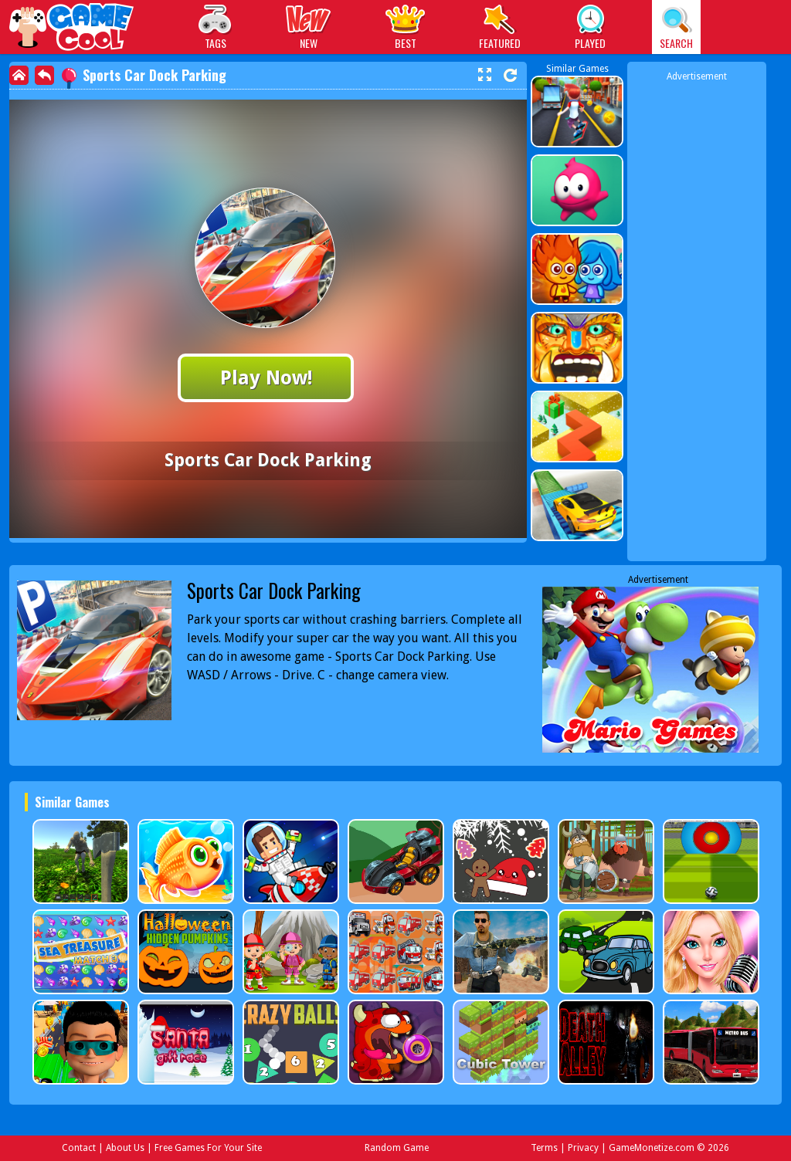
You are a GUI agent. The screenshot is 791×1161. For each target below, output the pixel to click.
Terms (544, 1147)
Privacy (583, 1147)
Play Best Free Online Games (72, 29)
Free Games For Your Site (208, 1147)
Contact (79, 1147)
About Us (125, 1147)
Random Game (397, 1147)
